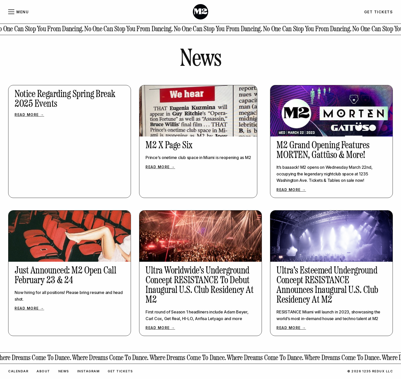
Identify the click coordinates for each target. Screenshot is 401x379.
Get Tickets (120, 371)
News (63, 371)
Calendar (18, 371)
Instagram (88, 371)
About (43, 371)
